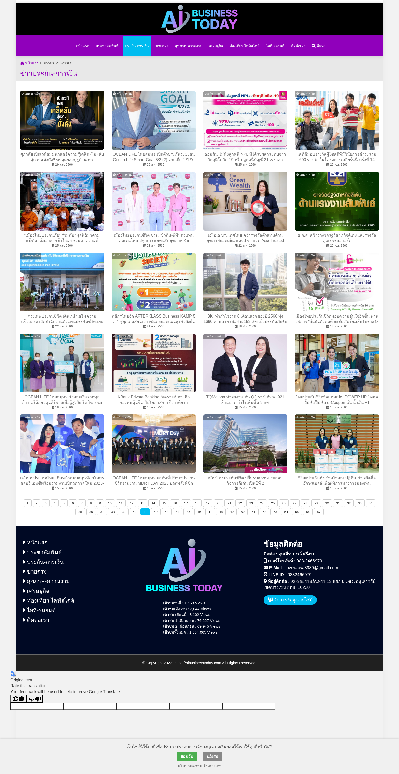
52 (264, 512)
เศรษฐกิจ (216, 46)
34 (370, 503)
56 (308, 512)
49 (232, 512)
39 (123, 512)
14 (153, 503)
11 (120, 503)
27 (294, 503)
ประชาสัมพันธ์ (107, 46)
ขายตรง (161, 46)
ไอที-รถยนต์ (275, 46)
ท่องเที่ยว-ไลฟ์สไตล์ (245, 46)
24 (262, 503)
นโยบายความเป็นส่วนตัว (199, 766)
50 (243, 512)
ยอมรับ (187, 756)
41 (145, 512)
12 (131, 503)
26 (284, 503)
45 (188, 512)
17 (186, 503)
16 (175, 503)
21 (229, 503)
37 (102, 512)
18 (196, 503)
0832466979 (300, 574)
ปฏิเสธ (212, 756)
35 (80, 512)
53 (275, 512)
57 (318, 512)
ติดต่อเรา (298, 46)
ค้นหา (319, 46)
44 (177, 512)
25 (273, 503)
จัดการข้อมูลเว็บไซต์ (290, 599)
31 (338, 503)
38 (113, 512)
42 (156, 512)
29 (316, 503)
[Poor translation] (35, 699)
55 (297, 512)
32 (349, 503)
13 (142, 503)
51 (253, 512)
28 (305, 503)
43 (166, 512)
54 (286, 512)
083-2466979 (309, 560)
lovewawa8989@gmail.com (312, 567)
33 (360, 503)
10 (110, 503)
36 (91, 512)
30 (327, 503)
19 (207, 503)
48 (221, 512)
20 (218, 503)
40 (134, 512)
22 (240, 503)
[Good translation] (18, 699)
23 (251, 503)
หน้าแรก (82, 46)
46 (199, 512)
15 (164, 503)
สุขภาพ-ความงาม (188, 46)
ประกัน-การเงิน (137, 46)
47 (210, 512)
